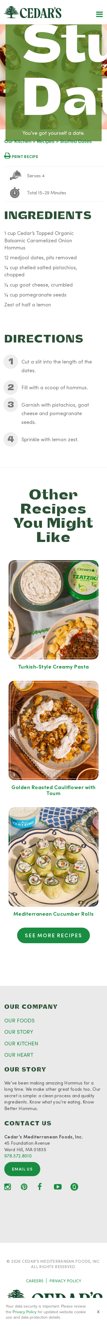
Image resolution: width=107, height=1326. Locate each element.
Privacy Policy (25, 1312)
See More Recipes (53, 935)
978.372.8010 (18, 1156)
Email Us (22, 1169)
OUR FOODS (19, 1020)
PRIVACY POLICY (65, 1280)
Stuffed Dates (76, 141)
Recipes (45, 141)
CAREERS (34, 1280)
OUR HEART (18, 1054)
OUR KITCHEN (21, 1043)
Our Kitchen (17, 141)
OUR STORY (18, 1031)
